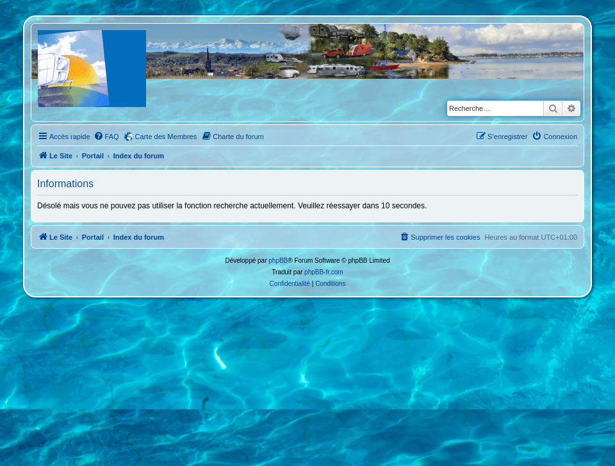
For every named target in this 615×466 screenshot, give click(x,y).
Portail (93, 156)
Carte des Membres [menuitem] (166, 136)
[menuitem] (106, 136)
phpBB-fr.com (323, 272)
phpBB (278, 260)
